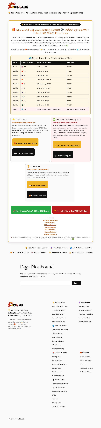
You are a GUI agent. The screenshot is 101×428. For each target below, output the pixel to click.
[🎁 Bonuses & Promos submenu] (28, 252)
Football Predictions (50, 234)
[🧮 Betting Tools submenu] (83, 252)
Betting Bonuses (50, 222)
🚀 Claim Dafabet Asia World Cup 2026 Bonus (31, 211)
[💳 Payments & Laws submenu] (66, 252)
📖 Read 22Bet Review (37, 186)
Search (76, 283)
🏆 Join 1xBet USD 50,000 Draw (67, 146)
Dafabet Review (50, 227)
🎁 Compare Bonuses (37, 196)
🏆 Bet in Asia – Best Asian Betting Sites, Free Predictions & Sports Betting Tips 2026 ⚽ (45, 13)
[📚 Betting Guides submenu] (46, 252)
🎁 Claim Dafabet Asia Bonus (25, 143)
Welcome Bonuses (50, 225)
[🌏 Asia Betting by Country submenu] (92, 247)
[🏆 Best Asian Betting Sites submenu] (48, 247)
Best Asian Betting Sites (50, 220)
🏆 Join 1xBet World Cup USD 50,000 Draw (71, 211)
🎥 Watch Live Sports (63, 156)
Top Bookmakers (50, 229)
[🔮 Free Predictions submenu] (67, 247)
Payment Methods (50, 232)
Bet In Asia (21, 419)
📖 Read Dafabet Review (23, 153)
